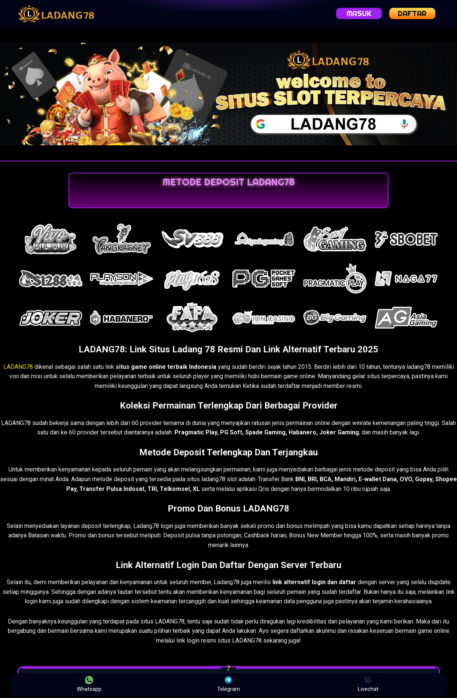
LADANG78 (18, 366)
